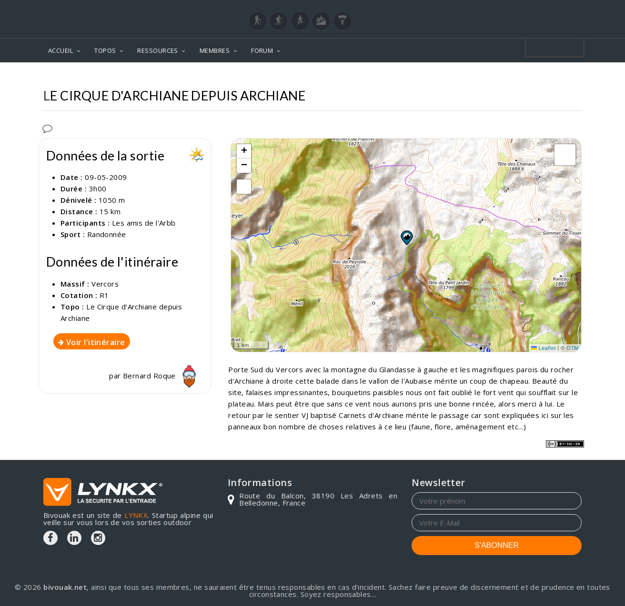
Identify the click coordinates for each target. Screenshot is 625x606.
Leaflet (543, 348)
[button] (406, 237)
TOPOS (105, 50)
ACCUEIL (60, 50)
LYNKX (136, 515)
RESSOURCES (157, 50)
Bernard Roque (162, 375)
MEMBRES (215, 50)
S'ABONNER (496, 545)
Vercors (105, 283)
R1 (104, 295)
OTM (572, 348)
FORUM (262, 50)
